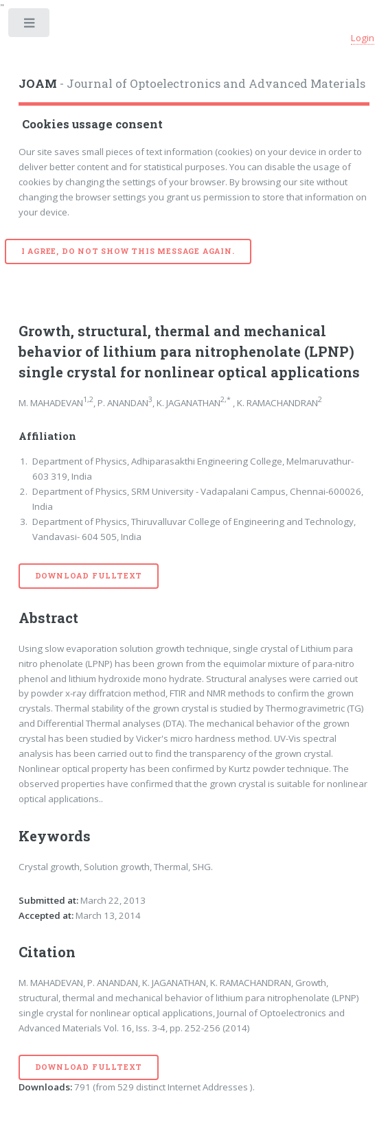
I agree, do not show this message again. (128, 251)
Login (362, 38)
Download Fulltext (89, 576)
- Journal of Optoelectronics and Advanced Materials (192, 83)
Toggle (30, 25)
